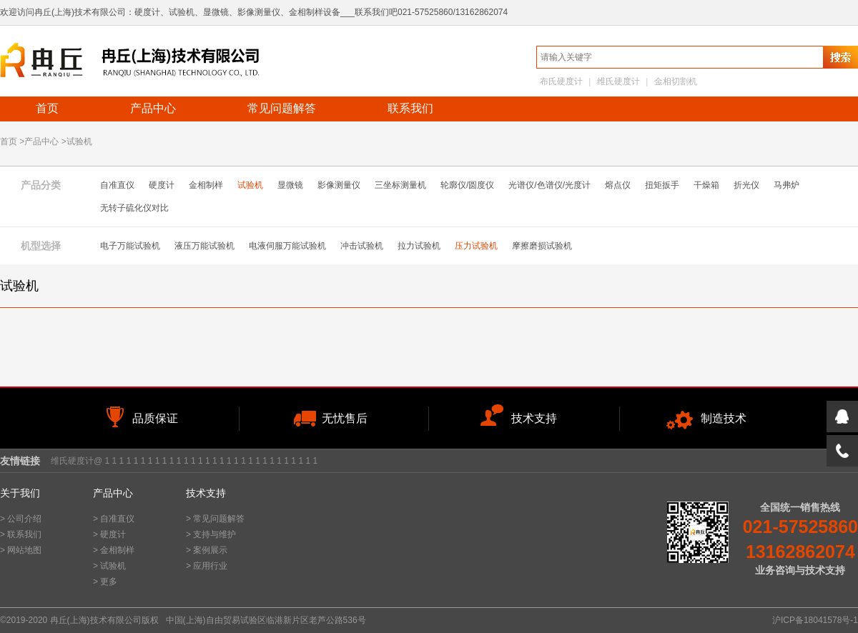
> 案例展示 (206, 550)
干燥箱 (706, 185)
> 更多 (105, 582)
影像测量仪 (338, 185)
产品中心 (153, 108)
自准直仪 (117, 185)
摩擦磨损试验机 (542, 246)
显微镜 (290, 185)
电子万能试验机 (130, 246)
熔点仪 (618, 185)
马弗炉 (786, 185)
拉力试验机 (419, 246)
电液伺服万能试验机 (287, 246)
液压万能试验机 (204, 246)
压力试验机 (476, 246)
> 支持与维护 (211, 534)
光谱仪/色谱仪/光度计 (549, 185)
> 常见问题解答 (215, 519)
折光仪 (746, 185)
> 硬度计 (109, 534)
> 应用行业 (206, 566)
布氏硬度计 (561, 81)
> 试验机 (109, 566)
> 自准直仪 (113, 519)
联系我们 (410, 108)
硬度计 (161, 185)
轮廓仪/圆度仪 (467, 185)
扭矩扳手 (662, 185)
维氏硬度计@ (76, 461)
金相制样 (206, 185)
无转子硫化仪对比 (134, 208)
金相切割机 (675, 81)
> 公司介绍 (20, 519)
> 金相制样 (113, 550)
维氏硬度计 (618, 81)
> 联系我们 (20, 534)
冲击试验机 (361, 246)
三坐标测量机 (400, 185)
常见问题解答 (281, 108)
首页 (47, 108)
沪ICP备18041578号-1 (815, 620)
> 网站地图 (20, 550)
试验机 (250, 185)
